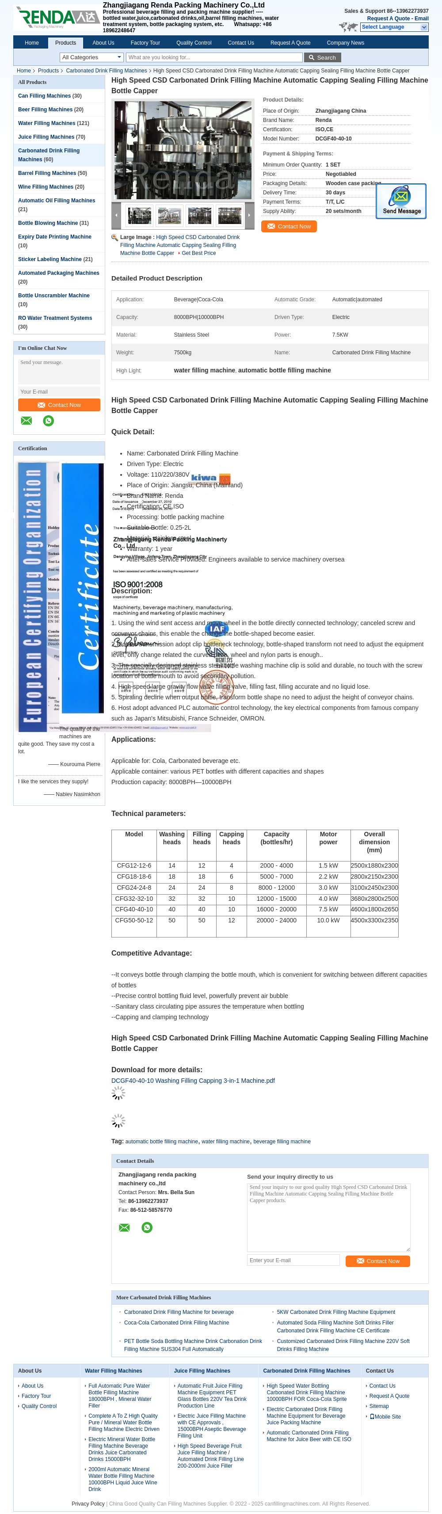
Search (326, 57)
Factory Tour (145, 43)
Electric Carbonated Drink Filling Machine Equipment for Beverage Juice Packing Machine (306, 1416)
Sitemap (379, 1406)
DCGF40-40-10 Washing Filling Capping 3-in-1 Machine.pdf (193, 1080)
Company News (346, 43)
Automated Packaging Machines (58, 273)
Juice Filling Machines (46, 137)
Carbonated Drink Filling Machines (106, 71)
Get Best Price (199, 253)
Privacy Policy (88, 1504)
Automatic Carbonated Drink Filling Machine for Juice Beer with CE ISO (309, 1436)
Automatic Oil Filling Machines (56, 200)
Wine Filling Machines (45, 187)
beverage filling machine (281, 1141)
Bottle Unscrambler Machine (54, 295)
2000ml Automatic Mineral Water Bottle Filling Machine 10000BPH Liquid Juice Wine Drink (122, 1479)
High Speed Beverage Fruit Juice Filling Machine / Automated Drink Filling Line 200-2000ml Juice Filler (211, 1456)
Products (65, 43)
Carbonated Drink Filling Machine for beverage (179, 1312)
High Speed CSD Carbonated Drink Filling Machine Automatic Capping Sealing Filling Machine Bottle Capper (180, 245)
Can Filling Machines (44, 96)
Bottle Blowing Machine (48, 223)
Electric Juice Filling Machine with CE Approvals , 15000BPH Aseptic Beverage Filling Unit (212, 1426)
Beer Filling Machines (45, 109)
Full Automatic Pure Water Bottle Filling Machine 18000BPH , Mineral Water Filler (119, 1396)
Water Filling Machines (47, 123)
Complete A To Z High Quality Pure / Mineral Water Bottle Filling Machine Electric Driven (124, 1422)
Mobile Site (385, 1417)
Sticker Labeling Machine (50, 259)
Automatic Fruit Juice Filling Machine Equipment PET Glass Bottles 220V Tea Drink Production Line (212, 1396)
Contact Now (59, 405)
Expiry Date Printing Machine (54, 237)
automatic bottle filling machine (162, 1141)
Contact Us (241, 43)
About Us (103, 43)
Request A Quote (388, 18)
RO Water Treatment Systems (55, 318)
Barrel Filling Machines (47, 173)
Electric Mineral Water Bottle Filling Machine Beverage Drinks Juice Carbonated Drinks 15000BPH (121, 1449)
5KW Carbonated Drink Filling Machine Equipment (336, 1312)
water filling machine (226, 1141)
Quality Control (193, 43)
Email (422, 18)
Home (32, 43)
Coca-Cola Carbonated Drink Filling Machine (176, 1323)
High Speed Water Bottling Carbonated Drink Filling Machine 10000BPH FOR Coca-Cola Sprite (307, 1392)
